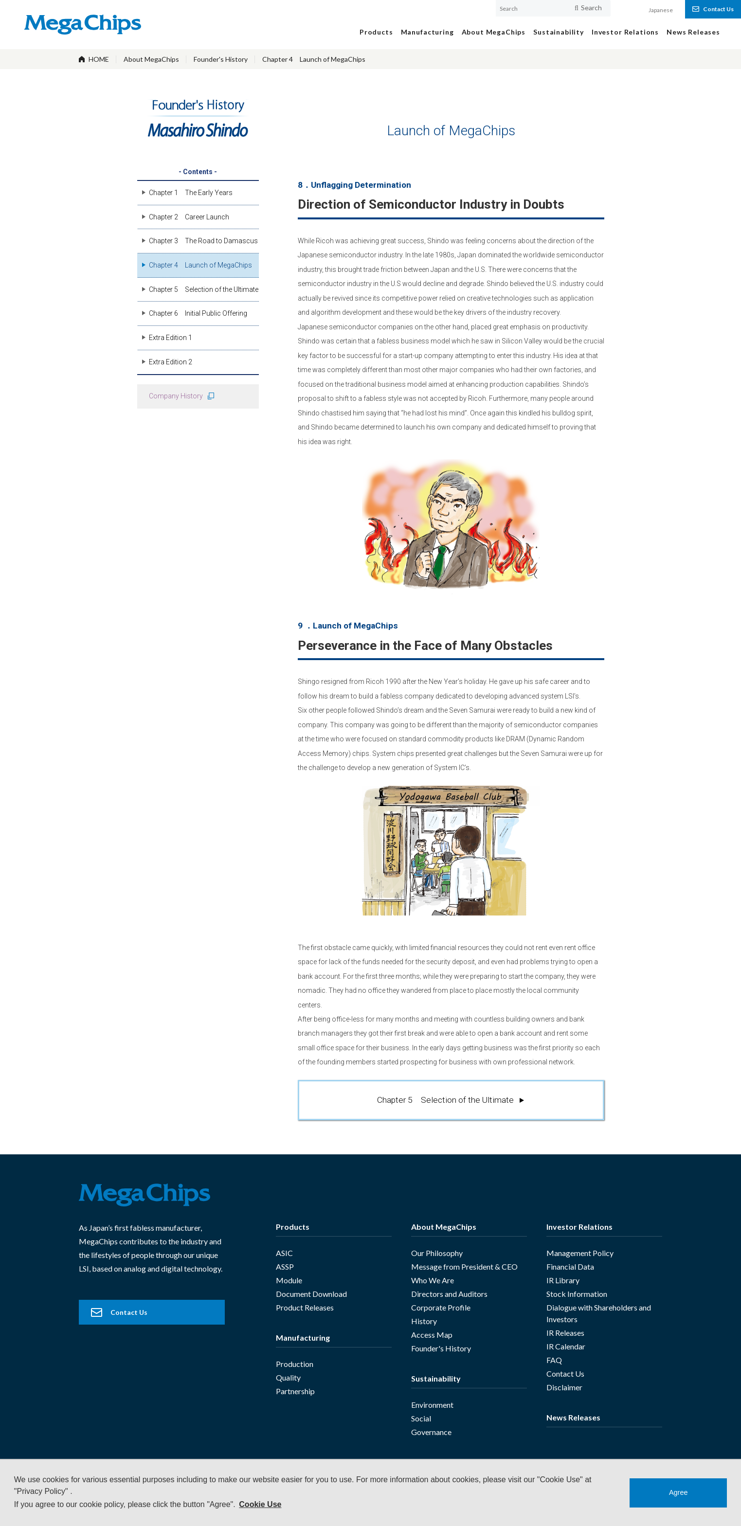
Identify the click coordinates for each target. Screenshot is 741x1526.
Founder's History (221, 59)
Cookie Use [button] (260, 1504)
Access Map (431, 1334)
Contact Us (565, 1373)
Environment (432, 1404)
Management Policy (580, 1252)
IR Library (562, 1280)
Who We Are (432, 1280)
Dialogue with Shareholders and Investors (598, 1313)
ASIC (284, 1252)
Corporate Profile (440, 1307)
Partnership (295, 1391)
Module (289, 1280)
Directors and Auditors (449, 1293)
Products (292, 1226)
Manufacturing (303, 1337)
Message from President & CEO (464, 1266)
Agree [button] (678, 1492)
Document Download (311, 1293)
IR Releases (565, 1332)
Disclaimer (564, 1387)
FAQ (554, 1359)
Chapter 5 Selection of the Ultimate (445, 1100)
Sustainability (436, 1378)
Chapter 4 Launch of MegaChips (313, 59)
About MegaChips (151, 59)
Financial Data (570, 1266)
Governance (431, 1431)
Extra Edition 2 (170, 362)
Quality (288, 1377)
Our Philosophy (437, 1252)
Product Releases (305, 1307)
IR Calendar (565, 1346)
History (424, 1321)
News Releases (573, 1417)
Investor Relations (579, 1226)
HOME (99, 59)
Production (294, 1363)
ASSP (285, 1266)
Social (421, 1418)
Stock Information (576, 1293)
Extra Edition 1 (170, 337)
